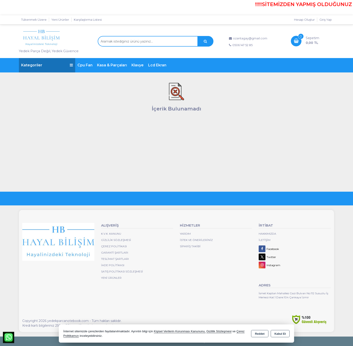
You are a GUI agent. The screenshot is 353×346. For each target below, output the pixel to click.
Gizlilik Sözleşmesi (116, 240)
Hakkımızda (267, 233)
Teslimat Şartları (115, 259)
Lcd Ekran (157, 65)
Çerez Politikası (114, 246)
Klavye (137, 65)
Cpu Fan (85, 65)
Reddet (260, 333)
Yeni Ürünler (111, 277)
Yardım (185, 233)
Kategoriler (47, 65)
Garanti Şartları (114, 252)
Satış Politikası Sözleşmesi (122, 271)
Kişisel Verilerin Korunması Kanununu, (180, 331)
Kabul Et (280, 333)
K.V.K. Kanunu (111, 233)
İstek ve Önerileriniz (196, 240)
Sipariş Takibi (190, 246)
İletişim (264, 240)
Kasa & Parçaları (112, 65)
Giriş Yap (325, 19)
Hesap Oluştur (304, 19)
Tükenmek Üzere (34, 19)
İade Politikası (112, 265)
